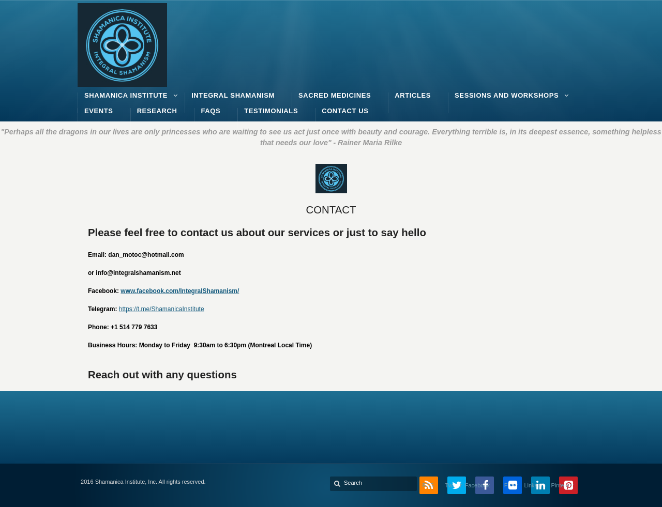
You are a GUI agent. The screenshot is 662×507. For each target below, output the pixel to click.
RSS (428, 485)
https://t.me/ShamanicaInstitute (161, 309)
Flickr (511, 485)
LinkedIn (538, 485)
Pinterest (566, 485)
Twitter (454, 485)
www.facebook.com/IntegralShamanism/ (180, 291)
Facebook (482, 485)
